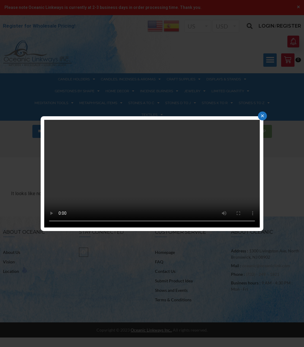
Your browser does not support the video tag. (152, 173)
